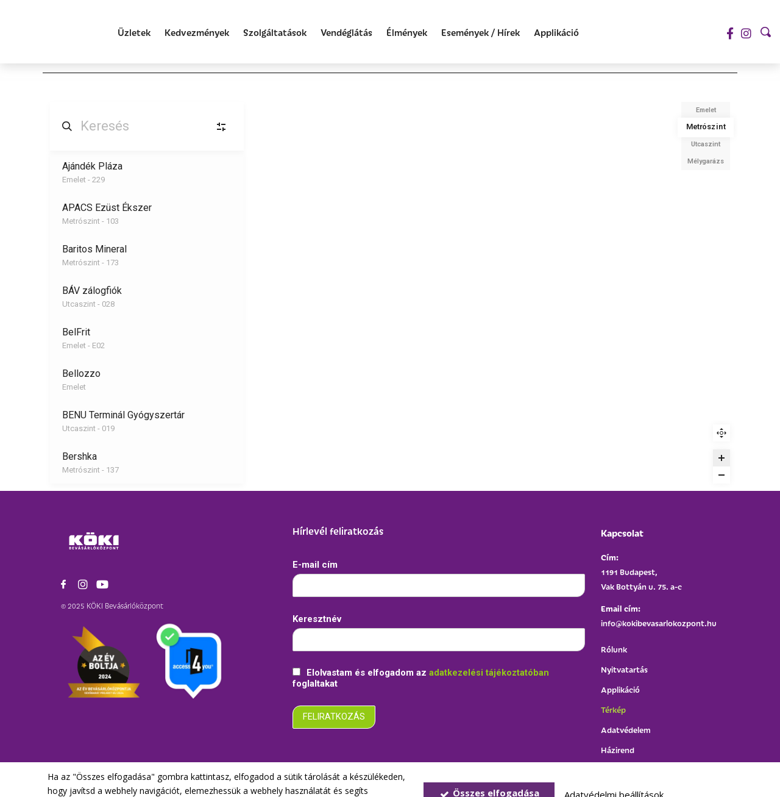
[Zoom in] (721, 457)
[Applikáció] (556, 33)
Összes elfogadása (489, 765)
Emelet (706, 110)
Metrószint (705, 127)
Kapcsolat (622, 532)
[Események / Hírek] (480, 33)
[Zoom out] (721, 475)
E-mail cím (315, 564)
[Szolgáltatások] (275, 33)
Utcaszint (705, 144)
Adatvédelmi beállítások (614, 767)
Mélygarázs (705, 161)
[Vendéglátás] (346, 33)
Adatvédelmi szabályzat (239, 776)
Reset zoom (721, 433)
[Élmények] (406, 33)
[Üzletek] (134, 33)
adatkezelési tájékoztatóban (489, 673)
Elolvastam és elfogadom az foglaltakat (421, 679)
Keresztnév (316, 618)
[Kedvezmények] (197, 33)
